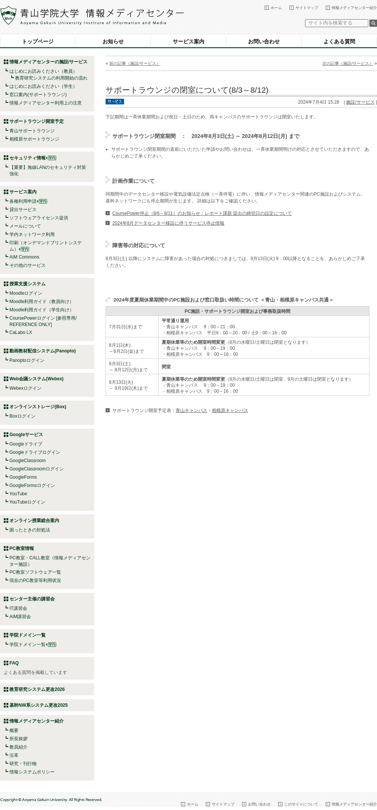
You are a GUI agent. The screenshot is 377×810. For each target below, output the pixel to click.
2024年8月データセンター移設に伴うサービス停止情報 (168, 223)
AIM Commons (24, 257)
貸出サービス (23, 209)
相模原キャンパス (230, 410)
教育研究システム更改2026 (37, 689)
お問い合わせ (264, 41)
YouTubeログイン (27, 502)
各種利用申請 (23, 201)
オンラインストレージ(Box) (37, 406)
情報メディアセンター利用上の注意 (45, 103)
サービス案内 (188, 41)
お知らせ (113, 41)
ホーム (276, 8)
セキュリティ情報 (32, 158)
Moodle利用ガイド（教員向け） (41, 301)
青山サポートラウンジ (32, 130)
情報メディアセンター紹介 (354, 8)
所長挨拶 (18, 738)
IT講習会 (18, 608)
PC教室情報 (21, 548)
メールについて (25, 226)
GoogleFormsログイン (32, 485)
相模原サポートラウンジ (34, 139)
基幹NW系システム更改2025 (38, 705)
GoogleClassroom (27, 460)
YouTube (18, 493)
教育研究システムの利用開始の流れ (51, 78)
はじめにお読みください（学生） (43, 86)
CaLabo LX (20, 332)
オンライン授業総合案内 (34, 520)
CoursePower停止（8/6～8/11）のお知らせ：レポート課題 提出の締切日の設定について (202, 213)
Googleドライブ (25, 444)
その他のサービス (27, 265)
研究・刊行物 (23, 763)
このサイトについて (301, 804)
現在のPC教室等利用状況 (35, 580)
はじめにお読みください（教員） (43, 71)
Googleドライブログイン (34, 452)
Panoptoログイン (26, 360)
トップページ (38, 41)
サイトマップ (307, 8)
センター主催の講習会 (32, 599)
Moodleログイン (25, 293)
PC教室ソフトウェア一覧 (35, 572)
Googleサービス (26, 434)
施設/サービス (360, 102)
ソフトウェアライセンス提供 (38, 217)
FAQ (14, 663)
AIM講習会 (20, 616)
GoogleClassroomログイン (36, 469)
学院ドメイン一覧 (32, 644)
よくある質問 (339, 41)
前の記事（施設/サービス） (134, 63)
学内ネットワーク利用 (32, 234)
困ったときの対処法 (29, 530)
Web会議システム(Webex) (36, 378)
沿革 (13, 755)
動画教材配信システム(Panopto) (42, 351)
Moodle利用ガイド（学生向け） (41, 309)
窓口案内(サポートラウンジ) (38, 94)
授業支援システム (27, 283)
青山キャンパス (191, 410)
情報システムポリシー (32, 772)
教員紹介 (18, 747)
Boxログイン (22, 416)
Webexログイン (25, 388)
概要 (13, 730)
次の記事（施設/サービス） (347, 63)
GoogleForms (23, 477)
